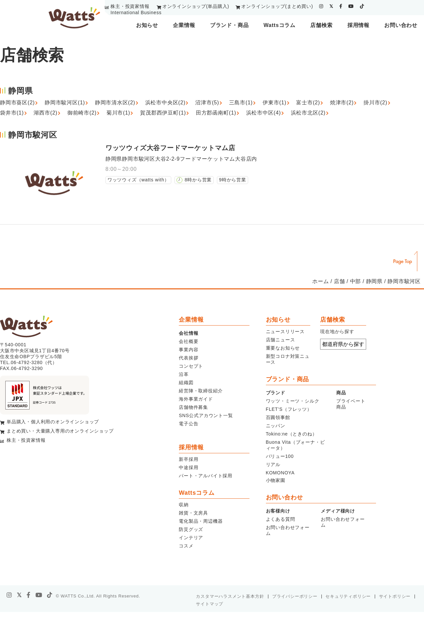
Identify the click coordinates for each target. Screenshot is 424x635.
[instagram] (321, 6)
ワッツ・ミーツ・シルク (292, 401)
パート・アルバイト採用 (205, 475)
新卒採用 (188, 459)
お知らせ (147, 25)
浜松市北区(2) (308, 113)
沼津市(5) (207, 102)
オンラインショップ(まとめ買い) (277, 6)
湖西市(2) (45, 113)
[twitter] (331, 6)
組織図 (186, 382)
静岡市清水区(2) (115, 102)
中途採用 (188, 467)
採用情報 (358, 25)
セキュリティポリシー (348, 596)
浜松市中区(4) (263, 113)
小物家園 (275, 480)
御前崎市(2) (82, 113)
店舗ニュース (280, 339)
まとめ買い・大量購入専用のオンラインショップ (60, 431)
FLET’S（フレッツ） (289, 409)
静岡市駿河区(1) (65, 102)
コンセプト (191, 366)
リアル (273, 464)
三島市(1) (241, 102)
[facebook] (340, 6)
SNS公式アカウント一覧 (206, 415)
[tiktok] (362, 6)
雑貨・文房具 (193, 513)
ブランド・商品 (229, 25)
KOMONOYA (280, 472)
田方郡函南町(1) (216, 113)
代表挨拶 (188, 357)
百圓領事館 (278, 417)
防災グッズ (191, 529)
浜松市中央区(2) (165, 102)
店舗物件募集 (193, 407)
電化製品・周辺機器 (201, 521)
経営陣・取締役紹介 (201, 390)
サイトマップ (209, 603)
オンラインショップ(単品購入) (195, 6)
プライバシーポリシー (295, 596)
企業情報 (184, 25)
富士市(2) (308, 102)
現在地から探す (337, 331)
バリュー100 (280, 456)
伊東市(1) (274, 102)
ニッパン (275, 425)
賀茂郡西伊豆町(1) (163, 113)
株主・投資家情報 (129, 6)
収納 (184, 504)
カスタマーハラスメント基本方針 (230, 596)
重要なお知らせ (283, 348)
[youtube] (351, 6)
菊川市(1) (118, 113)
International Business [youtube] (135, 12)
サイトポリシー (395, 596)
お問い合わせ (400, 25)
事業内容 (188, 349)
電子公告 (188, 423)
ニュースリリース (285, 331)
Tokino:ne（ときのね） (291, 434)
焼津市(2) (342, 102)
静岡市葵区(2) (17, 102)
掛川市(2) (375, 102)
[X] (19, 595)
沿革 (184, 374)
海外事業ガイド (196, 399)
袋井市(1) (12, 113)
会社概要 (188, 341)
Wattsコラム (279, 25)
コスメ (186, 545)
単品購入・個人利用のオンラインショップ (53, 421)
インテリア (191, 537)
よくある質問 (280, 519)
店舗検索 (321, 25)
